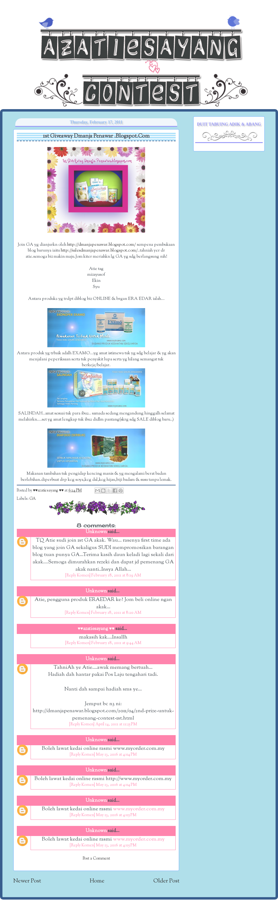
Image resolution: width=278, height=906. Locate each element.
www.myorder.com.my (139, 809)
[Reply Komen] (77, 575)
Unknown (96, 532)
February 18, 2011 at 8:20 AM (116, 613)
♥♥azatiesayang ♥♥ (48, 490)
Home (97, 881)
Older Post (166, 881)
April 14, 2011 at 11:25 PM (116, 724)
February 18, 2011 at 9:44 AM (116, 643)
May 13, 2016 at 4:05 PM (116, 815)
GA (32, 499)
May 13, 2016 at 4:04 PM (116, 754)
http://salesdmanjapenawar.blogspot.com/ (99, 250)
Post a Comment (96, 858)
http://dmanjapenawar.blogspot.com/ (101, 244)
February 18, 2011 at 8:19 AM (116, 575)
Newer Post (27, 881)
